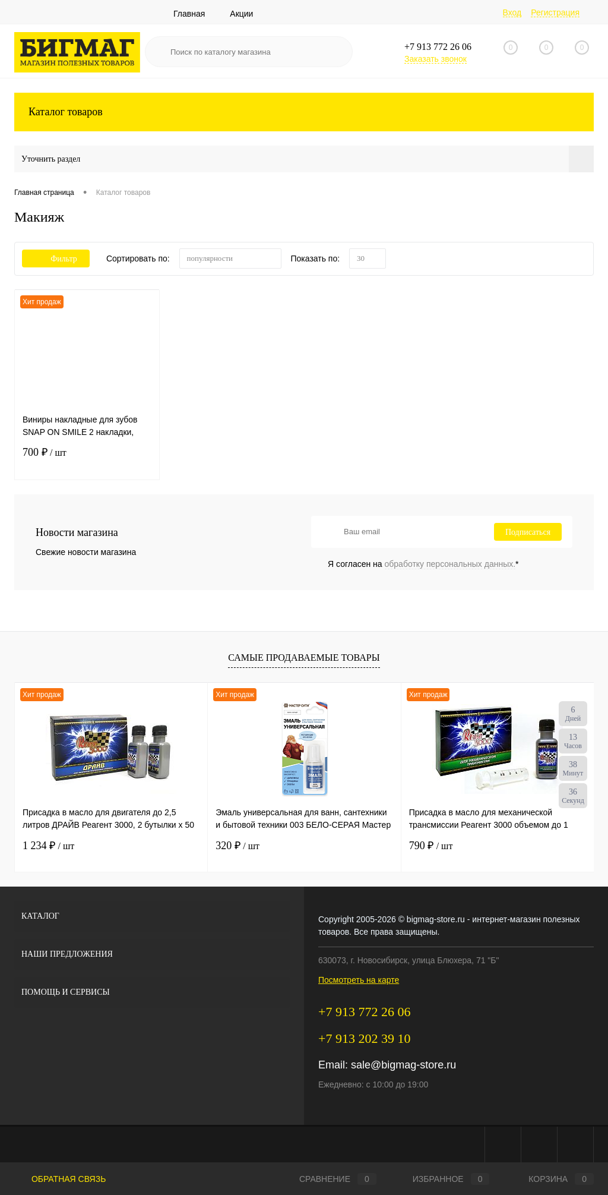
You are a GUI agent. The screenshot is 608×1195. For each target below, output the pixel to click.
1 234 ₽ (48, 846)
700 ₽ (87, 460)
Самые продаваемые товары (303, 657)
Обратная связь (60, 1179)
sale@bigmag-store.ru (403, 1065)
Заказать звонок (435, 59)
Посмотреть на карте (358, 980)
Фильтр (55, 258)
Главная (189, 13)
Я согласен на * (423, 564)
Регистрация (555, 12)
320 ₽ (237, 846)
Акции (241, 13)
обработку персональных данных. (450, 564)
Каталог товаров (304, 112)
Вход (512, 12)
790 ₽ (431, 846)
